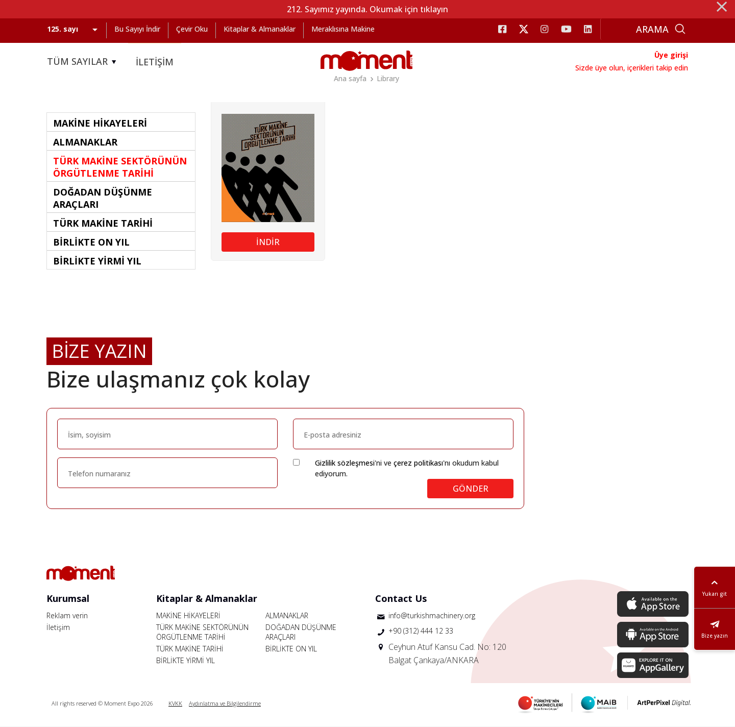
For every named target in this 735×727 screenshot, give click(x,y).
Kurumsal (67, 598)
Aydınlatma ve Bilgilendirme (225, 703)
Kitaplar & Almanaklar (260, 29)
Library (388, 78)
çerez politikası (418, 463)
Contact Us (401, 598)
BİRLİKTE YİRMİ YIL (185, 660)
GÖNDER (470, 488)
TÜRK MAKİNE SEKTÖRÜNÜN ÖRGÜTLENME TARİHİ (202, 632)
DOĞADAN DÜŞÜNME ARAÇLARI (300, 632)
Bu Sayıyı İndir (137, 29)
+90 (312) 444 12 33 (420, 631)
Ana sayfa (350, 78)
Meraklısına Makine (343, 29)
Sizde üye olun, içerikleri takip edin (631, 67)
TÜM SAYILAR (83, 61)
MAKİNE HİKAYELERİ (188, 615)
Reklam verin (67, 615)
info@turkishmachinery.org (431, 615)
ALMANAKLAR (286, 615)
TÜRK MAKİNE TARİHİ (190, 648)
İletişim (58, 627)
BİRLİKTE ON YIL (291, 648)
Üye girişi (671, 55)
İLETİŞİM (155, 62)
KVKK (175, 703)
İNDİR (268, 242)
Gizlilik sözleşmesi (345, 463)
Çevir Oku (192, 29)
